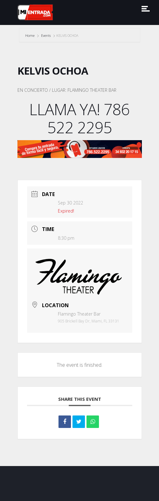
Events (46, 35)
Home (30, 35)
